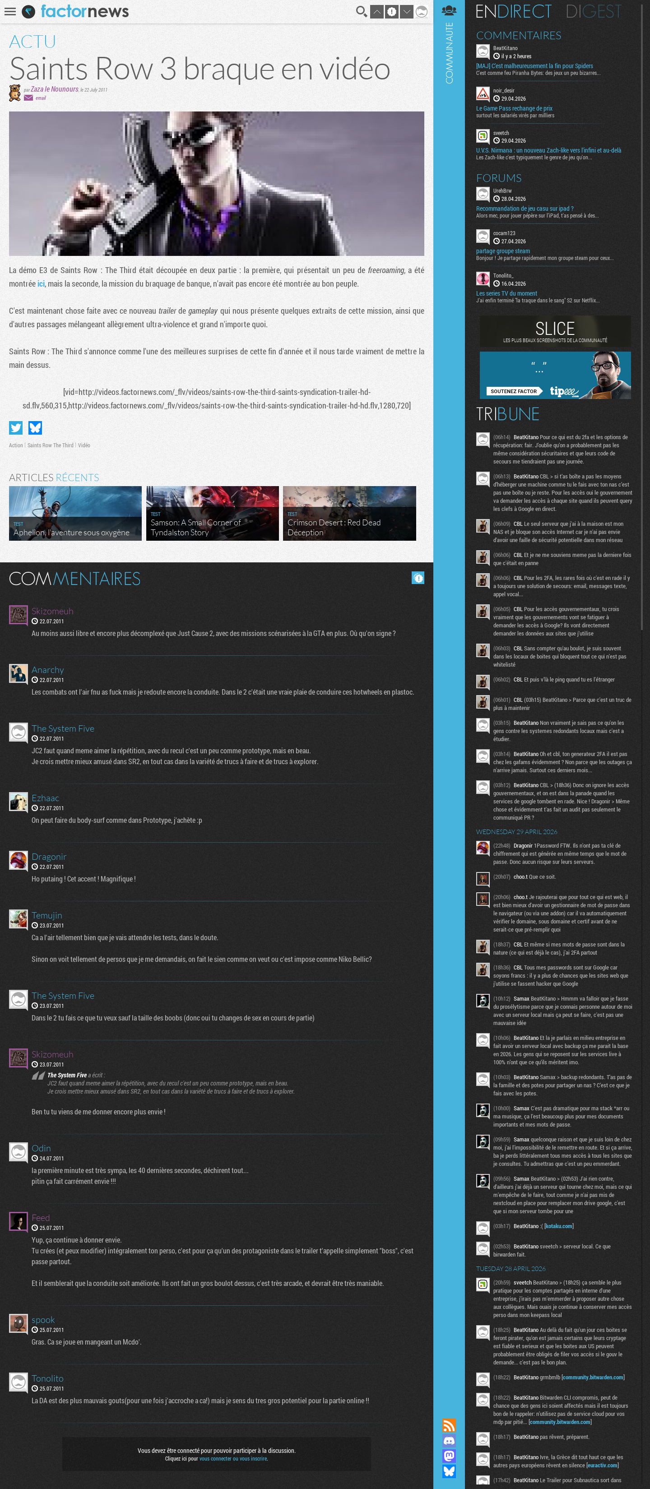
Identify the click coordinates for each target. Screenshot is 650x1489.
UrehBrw (502, 190)
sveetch (501, 132)
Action (16, 445)
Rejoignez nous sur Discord (449, 1440)
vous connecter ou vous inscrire (233, 1458)
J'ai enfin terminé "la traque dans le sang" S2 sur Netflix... (538, 300)
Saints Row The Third (51, 445)
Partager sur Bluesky (35, 428)
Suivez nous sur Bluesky (449, 1471)
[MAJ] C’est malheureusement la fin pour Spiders (534, 66)
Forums (499, 178)
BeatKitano (505, 47)
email (41, 97)
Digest (594, 11)
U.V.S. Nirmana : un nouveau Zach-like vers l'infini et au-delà (549, 150)
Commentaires (519, 35)
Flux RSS (449, 1425)
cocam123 (504, 233)
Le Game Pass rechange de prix (514, 108)
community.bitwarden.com (593, 1377)
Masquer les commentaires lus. (418, 577)
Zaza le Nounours (55, 88)
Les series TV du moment (506, 293)
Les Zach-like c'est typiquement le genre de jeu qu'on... (534, 157)
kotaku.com (559, 1226)
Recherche (362, 12)
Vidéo (84, 445)
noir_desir (504, 90)
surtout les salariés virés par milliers (515, 115)
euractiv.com (603, 1465)
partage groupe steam (503, 251)
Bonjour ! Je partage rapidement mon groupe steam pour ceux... (545, 257)
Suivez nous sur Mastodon (449, 1456)
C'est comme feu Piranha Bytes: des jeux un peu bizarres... (538, 72)
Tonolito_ (503, 275)
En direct (514, 11)
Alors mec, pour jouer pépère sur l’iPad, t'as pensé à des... (537, 215)
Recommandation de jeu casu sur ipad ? (525, 208)
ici (41, 283)
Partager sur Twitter (16, 428)
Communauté (449, 700)
